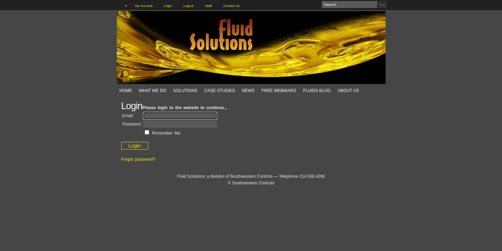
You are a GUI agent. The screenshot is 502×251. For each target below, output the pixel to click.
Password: (132, 124)
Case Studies (219, 90)
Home (126, 90)
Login (168, 6)
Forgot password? (138, 159)
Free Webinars (278, 90)
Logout (188, 6)
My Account (144, 6)
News (248, 90)
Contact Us (231, 6)
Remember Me (165, 133)
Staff (208, 6)
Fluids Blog (316, 90)
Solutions (185, 90)
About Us (348, 90)
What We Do (152, 90)
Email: (128, 115)
